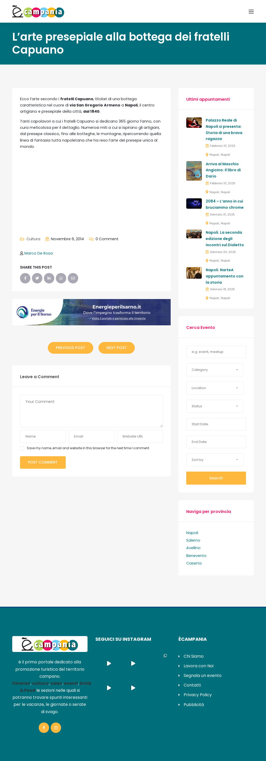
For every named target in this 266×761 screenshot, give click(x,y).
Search (216, 478)
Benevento (196, 555)
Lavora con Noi (199, 666)
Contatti (192, 685)
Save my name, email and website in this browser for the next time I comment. (88, 448)
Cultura (33, 239)
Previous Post (70, 347)
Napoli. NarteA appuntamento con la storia (224, 276)
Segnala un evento (203, 675)
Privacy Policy (198, 695)
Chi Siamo (194, 656)
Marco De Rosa (38, 253)
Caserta (194, 563)
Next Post (117, 347)
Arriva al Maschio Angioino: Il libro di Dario (223, 170)
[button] (214, 369)
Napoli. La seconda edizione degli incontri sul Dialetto (225, 239)
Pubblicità (194, 705)
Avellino (193, 547)
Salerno (193, 540)
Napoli (214, 155)
